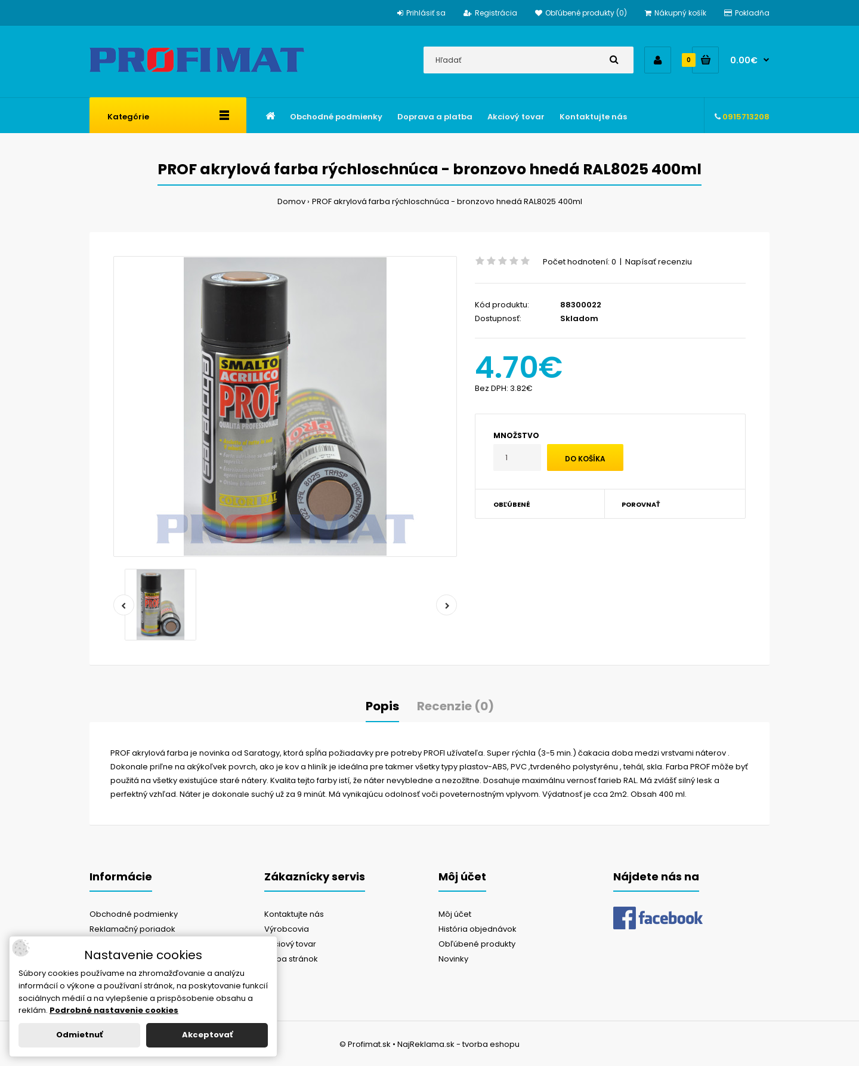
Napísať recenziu (658, 261)
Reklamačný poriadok (132, 929)
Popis (382, 706)
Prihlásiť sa (421, 13)
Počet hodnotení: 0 (579, 261)
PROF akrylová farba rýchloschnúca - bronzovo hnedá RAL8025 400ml (447, 201)
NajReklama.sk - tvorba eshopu (458, 1044)
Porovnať (641, 504)
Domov (291, 201)
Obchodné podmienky (133, 914)
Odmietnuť (79, 1034)
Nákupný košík (675, 13)
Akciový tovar (290, 944)
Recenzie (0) (455, 706)
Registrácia (490, 13)
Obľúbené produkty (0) (581, 13)
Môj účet (454, 914)
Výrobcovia (286, 929)
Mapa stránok (291, 959)
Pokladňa (747, 13)
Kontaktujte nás (294, 914)
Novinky (453, 959)
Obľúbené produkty (476, 944)
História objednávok (477, 929)
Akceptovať (207, 1034)
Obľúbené (511, 504)
